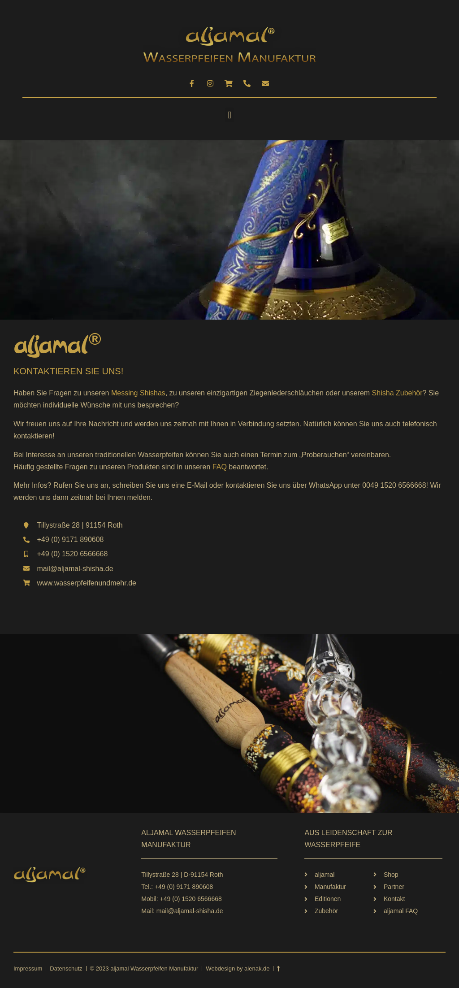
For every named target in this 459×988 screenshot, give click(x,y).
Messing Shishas (138, 393)
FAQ (219, 467)
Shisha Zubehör (397, 393)
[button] (229, 115)
